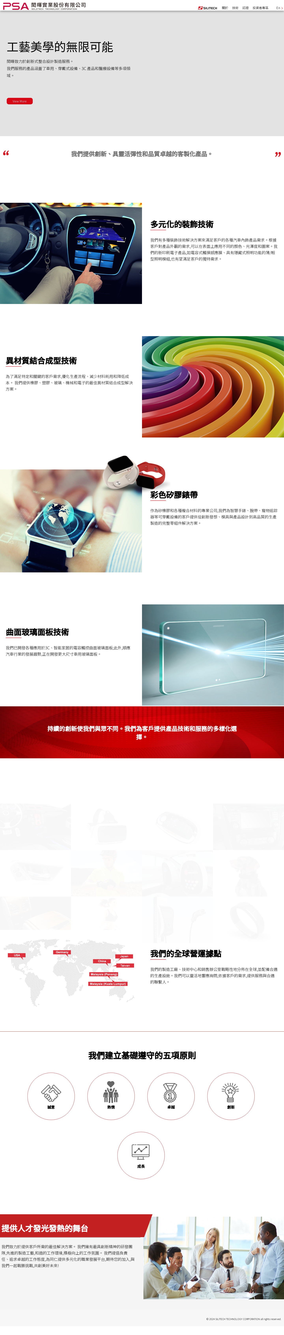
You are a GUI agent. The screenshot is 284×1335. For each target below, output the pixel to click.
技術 (235, 10)
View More (23, 109)
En (279, 10)
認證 (245, 10)
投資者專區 (260, 10)
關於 (225, 10)
